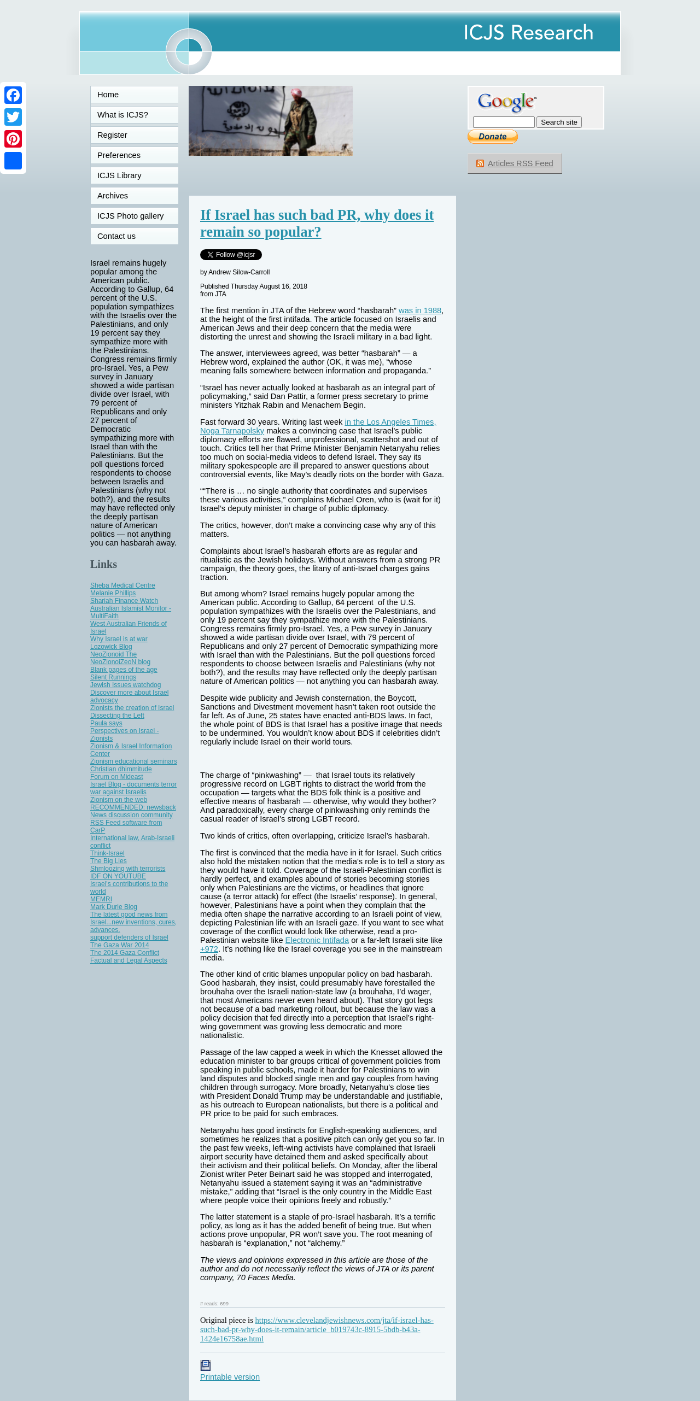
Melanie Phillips (113, 593)
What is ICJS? (122, 114)
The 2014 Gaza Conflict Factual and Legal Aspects (128, 956)
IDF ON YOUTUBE (118, 876)
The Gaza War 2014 (119, 945)
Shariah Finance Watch (124, 601)
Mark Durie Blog (113, 907)
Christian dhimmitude (121, 769)
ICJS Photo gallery (130, 216)
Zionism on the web (118, 800)
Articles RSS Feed (520, 163)
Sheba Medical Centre (122, 585)
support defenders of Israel (129, 937)
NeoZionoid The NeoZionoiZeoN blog (120, 658)
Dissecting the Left (117, 715)
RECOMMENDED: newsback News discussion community (133, 811)
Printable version (230, 1372)
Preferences (119, 155)
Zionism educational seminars (133, 761)
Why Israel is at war (119, 639)
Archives (112, 195)
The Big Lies (108, 861)
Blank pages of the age (124, 669)
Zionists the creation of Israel (132, 708)
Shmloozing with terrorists (127, 868)
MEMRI (101, 899)
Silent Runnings (113, 677)
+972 (209, 949)
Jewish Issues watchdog (125, 685)
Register (112, 135)
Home (108, 94)
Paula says (106, 723)
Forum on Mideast (116, 777)
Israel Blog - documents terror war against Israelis (133, 788)
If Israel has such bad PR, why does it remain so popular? (317, 223)
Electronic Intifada (317, 940)
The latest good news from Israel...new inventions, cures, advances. (133, 922)
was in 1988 (420, 310)
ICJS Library (119, 175)
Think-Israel (107, 853)
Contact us (116, 236)
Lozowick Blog (111, 646)
